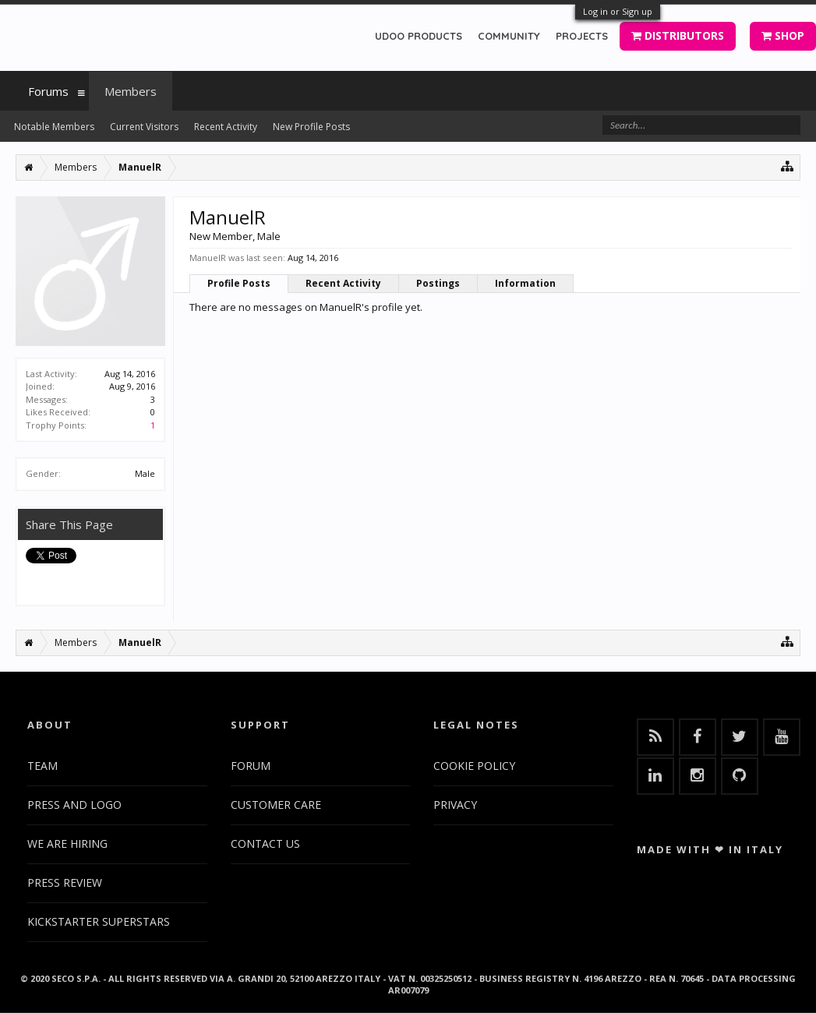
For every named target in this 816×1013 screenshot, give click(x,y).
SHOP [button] (782, 35)
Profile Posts (238, 283)
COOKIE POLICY (474, 765)
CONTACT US (265, 843)
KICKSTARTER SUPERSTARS (98, 921)
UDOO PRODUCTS (418, 36)
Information (525, 283)
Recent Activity (343, 283)
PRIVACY (455, 804)
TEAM (42, 765)
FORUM (250, 765)
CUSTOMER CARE (276, 804)
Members (130, 91)
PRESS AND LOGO (74, 804)
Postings (438, 283)
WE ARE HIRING (67, 843)
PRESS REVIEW (64, 882)
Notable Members (54, 126)
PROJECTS (582, 36)
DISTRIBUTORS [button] (677, 35)
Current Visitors (144, 126)
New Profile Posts (311, 126)
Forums (48, 91)
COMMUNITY (509, 36)
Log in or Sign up (617, 11)
